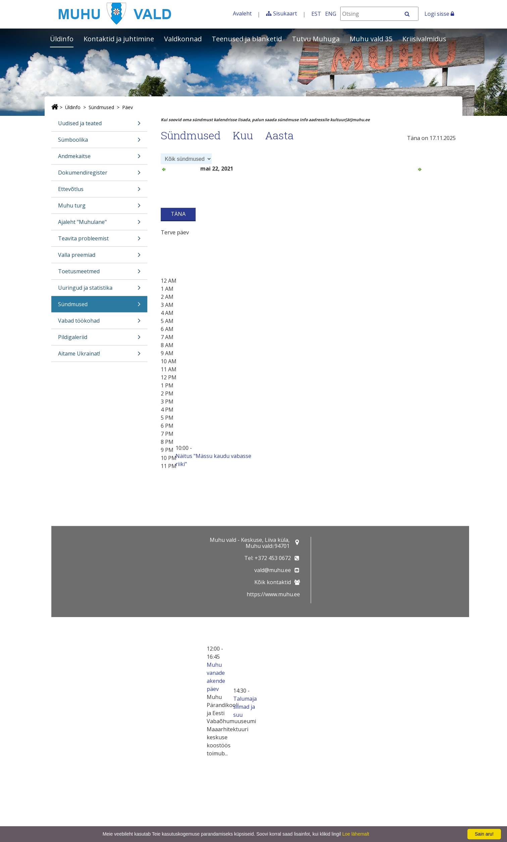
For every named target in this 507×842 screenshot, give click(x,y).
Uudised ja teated (99, 125)
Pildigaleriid (99, 339)
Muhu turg (99, 208)
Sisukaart (285, 13)
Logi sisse (439, 13)
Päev (127, 107)
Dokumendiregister (99, 175)
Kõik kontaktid (272, 582)
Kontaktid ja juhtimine (119, 38)
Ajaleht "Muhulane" (99, 224)
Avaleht (242, 13)
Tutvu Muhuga (316, 38)
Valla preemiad (99, 257)
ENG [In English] (330, 13)
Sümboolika (99, 142)
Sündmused (101, 107)
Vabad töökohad (99, 323)
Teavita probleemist (99, 240)
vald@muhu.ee (272, 570)
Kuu (243, 135)
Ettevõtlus (99, 191)
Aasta (279, 135)
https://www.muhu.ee (273, 594)
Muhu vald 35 (371, 38)
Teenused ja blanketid (247, 38)
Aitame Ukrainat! (99, 356)
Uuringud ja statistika (99, 290)
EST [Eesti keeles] (316, 13)
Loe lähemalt (355, 834)
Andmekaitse (99, 158)
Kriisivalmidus (424, 38)
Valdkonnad (183, 38)
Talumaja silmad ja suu (245, 706)
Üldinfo (61, 38)
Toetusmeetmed (99, 273)
